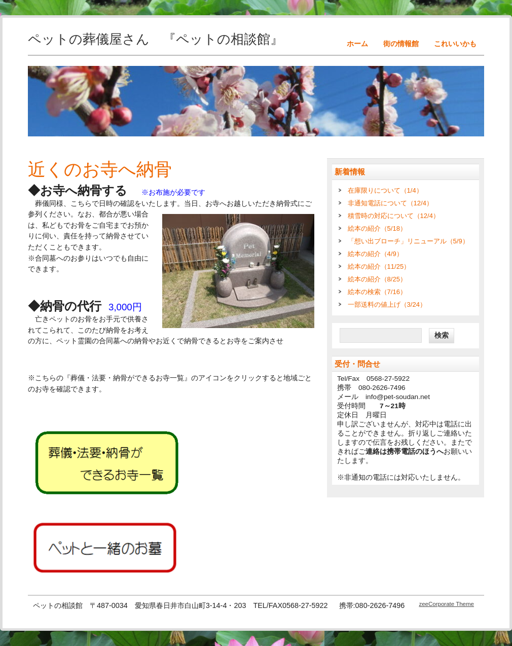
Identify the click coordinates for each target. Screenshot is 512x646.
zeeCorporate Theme (446, 604)
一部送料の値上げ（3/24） (387, 304)
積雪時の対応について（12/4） (394, 216)
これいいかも (455, 44)
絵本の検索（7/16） (377, 292)
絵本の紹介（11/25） (379, 266)
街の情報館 (401, 44)
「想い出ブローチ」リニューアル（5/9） (408, 241)
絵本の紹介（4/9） (375, 254)
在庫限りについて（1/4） (385, 190)
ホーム (357, 44)
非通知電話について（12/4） (390, 203)
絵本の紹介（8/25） (377, 279)
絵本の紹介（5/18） (377, 228)
